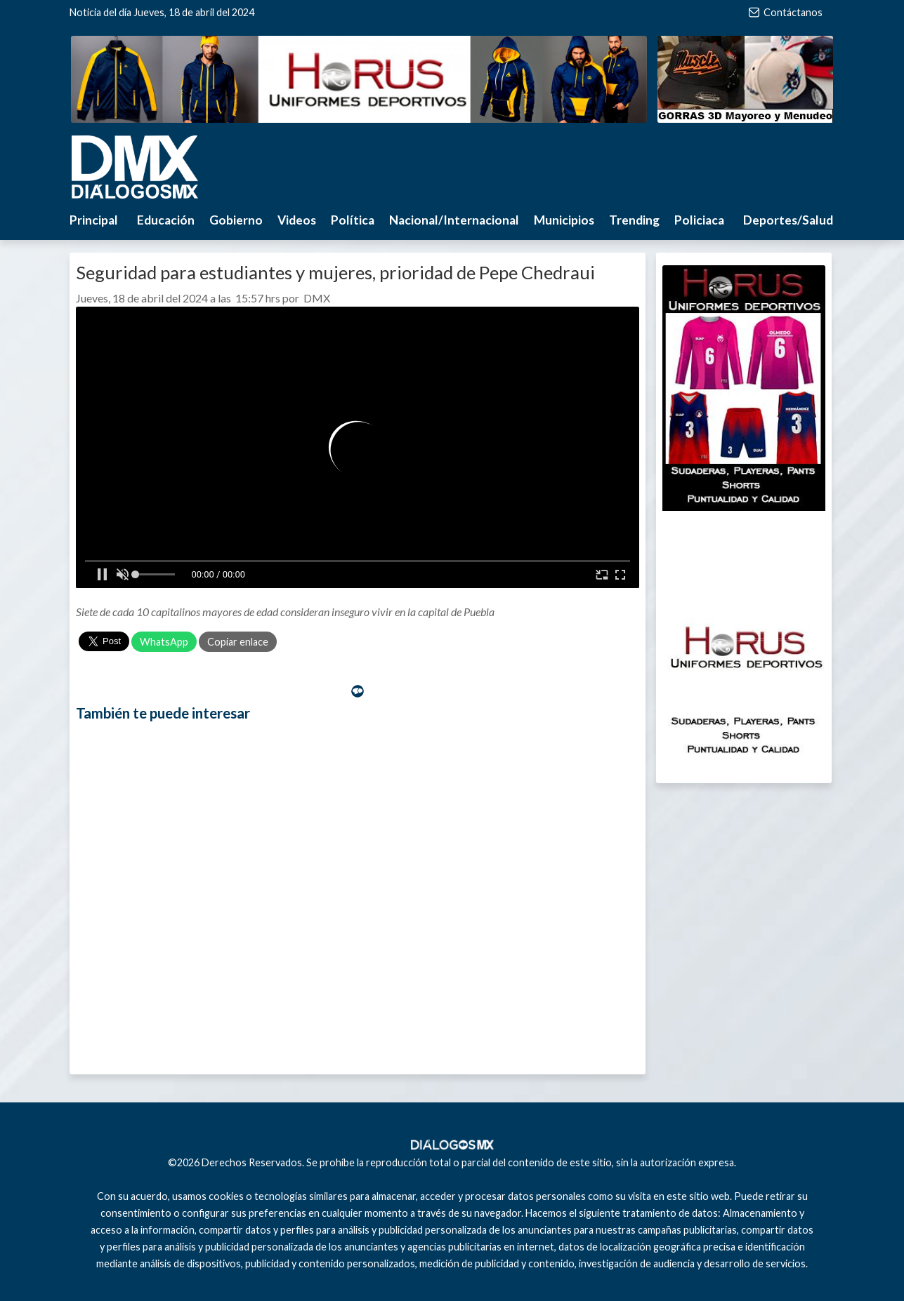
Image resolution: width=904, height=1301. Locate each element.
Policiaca (699, 220)
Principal (94, 220)
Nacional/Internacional (454, 220)
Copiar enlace (237, 642)
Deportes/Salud (788, 220)
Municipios (564, 220)
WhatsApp (164, 642)
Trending (634, 220)
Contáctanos (786, 12)
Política (352, 220)
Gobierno (236, 220)
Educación (166, 220)
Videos (296, 220)
